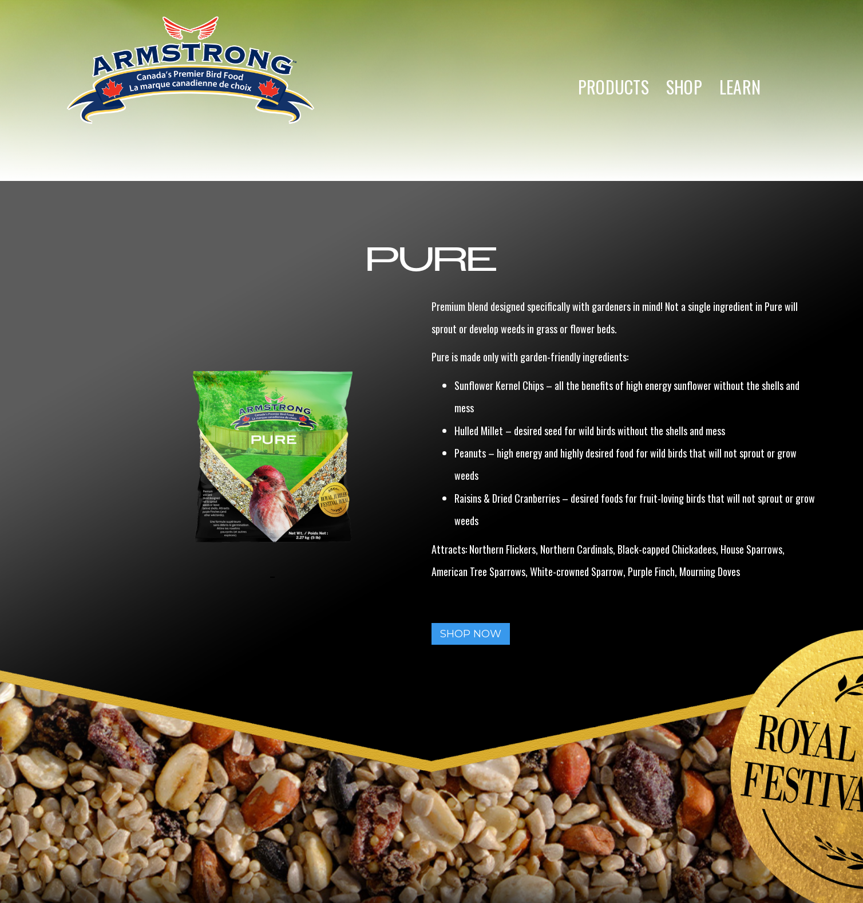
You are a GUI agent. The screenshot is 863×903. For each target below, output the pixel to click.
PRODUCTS (613, 87)
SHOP (684, 87)
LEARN (740, 87)
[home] (191, 86)
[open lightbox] (208, 576)
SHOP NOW (470, 634)
